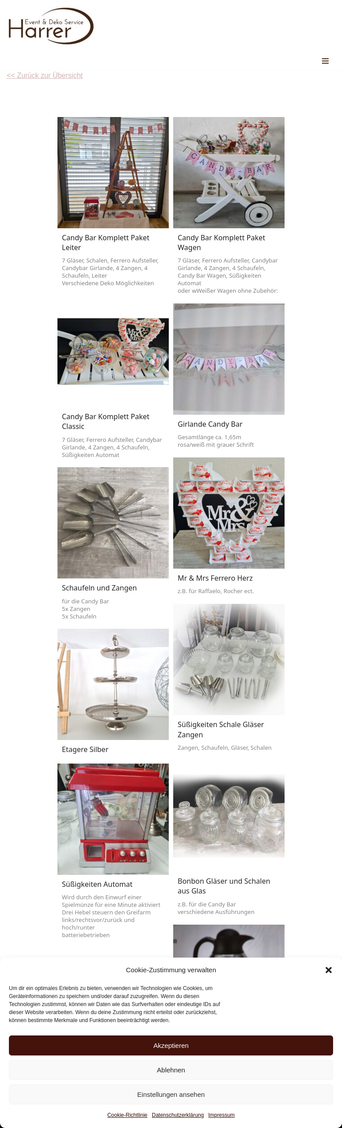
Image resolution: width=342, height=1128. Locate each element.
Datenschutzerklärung (178, 1115)
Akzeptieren (170, 1045)
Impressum (221, 1115)
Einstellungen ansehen (171, 1094)
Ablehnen (171, 1070)
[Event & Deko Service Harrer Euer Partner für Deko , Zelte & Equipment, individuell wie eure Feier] (51, 26)
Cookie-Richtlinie (127, 1115)
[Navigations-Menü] (325, 61)
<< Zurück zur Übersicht (45, 75)
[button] (328, 970)
